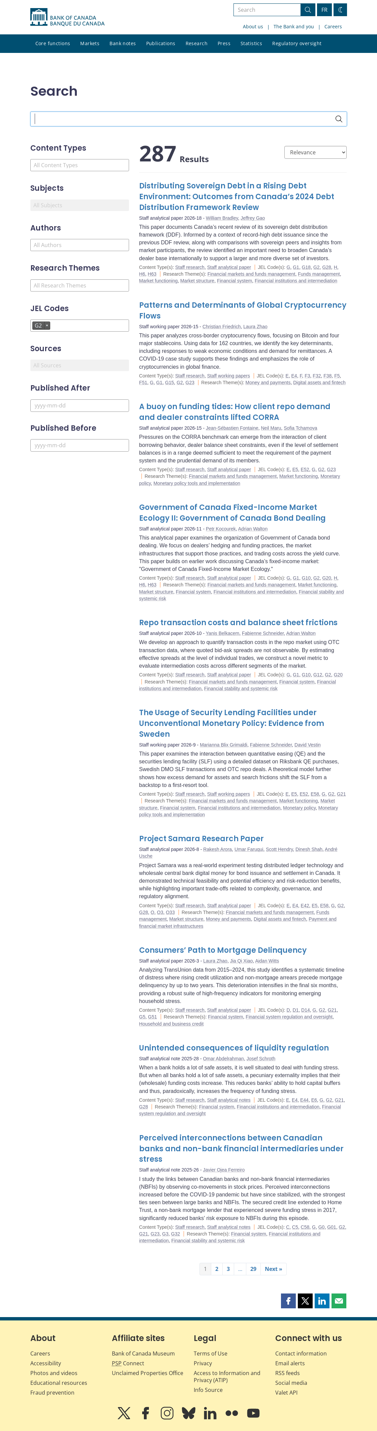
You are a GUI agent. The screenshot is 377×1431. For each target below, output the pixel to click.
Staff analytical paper (229, 267)
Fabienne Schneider (263, 633)
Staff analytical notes (229, 1100)
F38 (327, 375)
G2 (316, 267)
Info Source (208, 1390)
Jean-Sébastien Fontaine (232, 428)
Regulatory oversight (296, 43)
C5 (295, 1227)
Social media (291, 1383)
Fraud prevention (52, 1392)
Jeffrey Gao (253, 218)
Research (197, 43)
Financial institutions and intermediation (296, 280)
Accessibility (45, 1363)
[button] (288, 1300)
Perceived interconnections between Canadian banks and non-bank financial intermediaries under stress (241, 1149)
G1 (296, 267)
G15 (169, 382)
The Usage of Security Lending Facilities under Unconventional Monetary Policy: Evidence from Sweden (231, 723)
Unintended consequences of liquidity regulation (234, 1048)
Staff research (190, 267)
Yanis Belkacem (222, 633)
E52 (305, 469)
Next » (273, 1269)
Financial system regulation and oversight (289, 1016)
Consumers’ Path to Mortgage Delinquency (223, 950)
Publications (161, 43)
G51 (152, 1016)
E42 (305, 905)
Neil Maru (271, 428)
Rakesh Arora (217, 849)
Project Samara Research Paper (201, 838)
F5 (337, 375)
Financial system (234, 280)
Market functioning (158, 280)
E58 (315, 794)
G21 (341, 794)
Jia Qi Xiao (241, 961)
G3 (165, 1234)
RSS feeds (287, 1373)
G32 (175, 1234)
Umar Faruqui (248, 849)
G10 (306, 578)
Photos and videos (53, 1373)
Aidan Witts (267, 961)
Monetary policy (299, 808)
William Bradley (222, 218)
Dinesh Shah (308, 849)
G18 (306, 267)
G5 (142, 1016)
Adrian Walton (253, 528)
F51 (143, 382)
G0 (321, 1227)
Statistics (251, 43)
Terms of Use (210, 1353)
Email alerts (290, 1363)
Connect (128, 1363)
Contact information (301, 1353)
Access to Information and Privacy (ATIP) (227, 1376)
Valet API (286, 1392)
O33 (170, 912)
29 (253, 1269)
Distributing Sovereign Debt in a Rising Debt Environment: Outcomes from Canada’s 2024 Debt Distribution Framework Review (236, 197)
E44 (304, 1100)
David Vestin (307, 745)
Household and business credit (171, 1024)
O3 (160, 912)
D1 (295, 1010)
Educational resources (58, 1383)
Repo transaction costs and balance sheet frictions (238, 622)
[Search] (339, 119)
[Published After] (79, 405)
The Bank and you (294, 26)
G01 (331, 1227)
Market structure (197, 280)
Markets (89, 43)
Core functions (52, 43)
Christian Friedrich (221, 326)
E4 (294, 375)
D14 (305, 1010)
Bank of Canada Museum (143, 1353)
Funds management (319, 274)
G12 (317, 674)
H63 (152, 274)
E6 (314, 1100)
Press (224, 43)
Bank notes (122, 43)
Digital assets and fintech (319, 382)
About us (253, 26)
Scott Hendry (279, 849)
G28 (326, 267)
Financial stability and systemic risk (241, 688)
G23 (190, 382)
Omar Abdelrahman (223, 1058)
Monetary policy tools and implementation (196, 483)
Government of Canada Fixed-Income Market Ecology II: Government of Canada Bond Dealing (232, 512)
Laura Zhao (255, 326)
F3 (307, 375)
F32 (317, 375)
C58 (305, 1227)
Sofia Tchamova (300, 428)
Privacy (203, 1363)
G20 (326, 578)
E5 (295, 469)
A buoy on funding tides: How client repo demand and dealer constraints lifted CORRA (235, 412)
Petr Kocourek (221, 528)
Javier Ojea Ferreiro (224, 1170)
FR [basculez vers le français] (324, 9)
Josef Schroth (261, 1058)
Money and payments (268, 382)
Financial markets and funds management (251, 274)
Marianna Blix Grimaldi (223, 745)
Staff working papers (228, 375)
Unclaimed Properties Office (147, 1373)
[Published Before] (79, 445)
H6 (142, 274)
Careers (333, 26)
